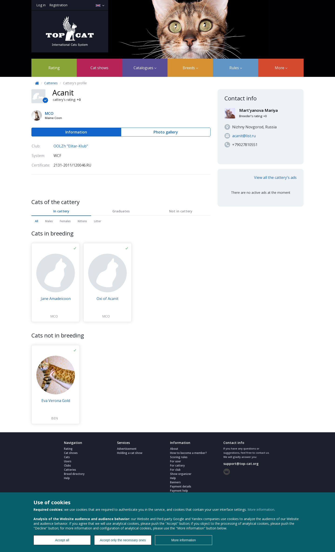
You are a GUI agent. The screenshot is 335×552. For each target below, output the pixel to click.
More (281, 67)
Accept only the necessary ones (123, 540)
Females (65, 221)
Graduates (121, 211)
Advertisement (127, 449)
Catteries (51, 83)
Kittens (82, 221)
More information (261, 509)
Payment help (179, 491)
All (36, 221)
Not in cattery (180, 211)
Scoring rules (179, 457)
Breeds (190, 67)
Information (76, 132)
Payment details (180, 486)
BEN (54, 418)
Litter (97, 221)
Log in (41, 5)
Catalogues (145, 67)
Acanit (63, 93)
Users (67, 461)
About (174, 449)
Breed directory (74, 474)
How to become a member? (188, 453)
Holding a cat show (129, 453)
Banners (175, 482)
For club (175, 470)
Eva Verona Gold (55, 400)
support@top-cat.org (240, 463)
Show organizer (180, 474)
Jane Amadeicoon (56, 298)
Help (67, 478)
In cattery (61, 211)
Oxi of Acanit (107, 298)
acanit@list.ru (244, 135)
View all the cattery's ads (275, 177)
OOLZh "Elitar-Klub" (71, 146)
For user (175, 461)
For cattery (177, 465)
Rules (235, 67)
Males (49, 221)
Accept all (62, 540)
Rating (54, 67)
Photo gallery (166, 132)
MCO (54, 316)
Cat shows (99, 67)
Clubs (67, 465)
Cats (67, 457)
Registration (58, 5)
